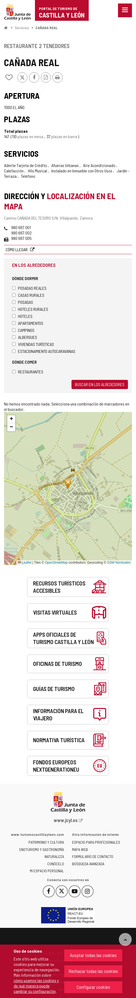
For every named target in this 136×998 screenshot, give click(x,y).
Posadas (22, 302)
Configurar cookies (93, 987)
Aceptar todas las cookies (93, 955)
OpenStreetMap (56, 562)
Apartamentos (27, 323)
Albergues (24, 337)
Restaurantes (27, 371)
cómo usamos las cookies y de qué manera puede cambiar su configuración (36, 986)
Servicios (22, 27)
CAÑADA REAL (46, 27)
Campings (23, 330)
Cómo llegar (17, 249)
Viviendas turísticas (33, 344)
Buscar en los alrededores (99, 384)
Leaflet (24, 562)
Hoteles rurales (30, 309)
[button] (11, 419)
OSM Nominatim (119, 562)
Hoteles (22, 316)
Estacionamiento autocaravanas (43, 351)
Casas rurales (28, 295)
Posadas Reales (29, 288)
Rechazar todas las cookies (93, 971)
